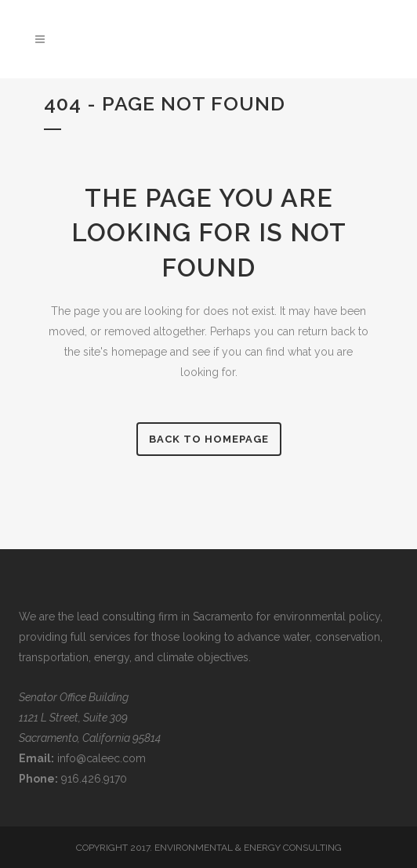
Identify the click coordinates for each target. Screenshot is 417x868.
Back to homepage (209, 439)
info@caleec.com (101, 758)
